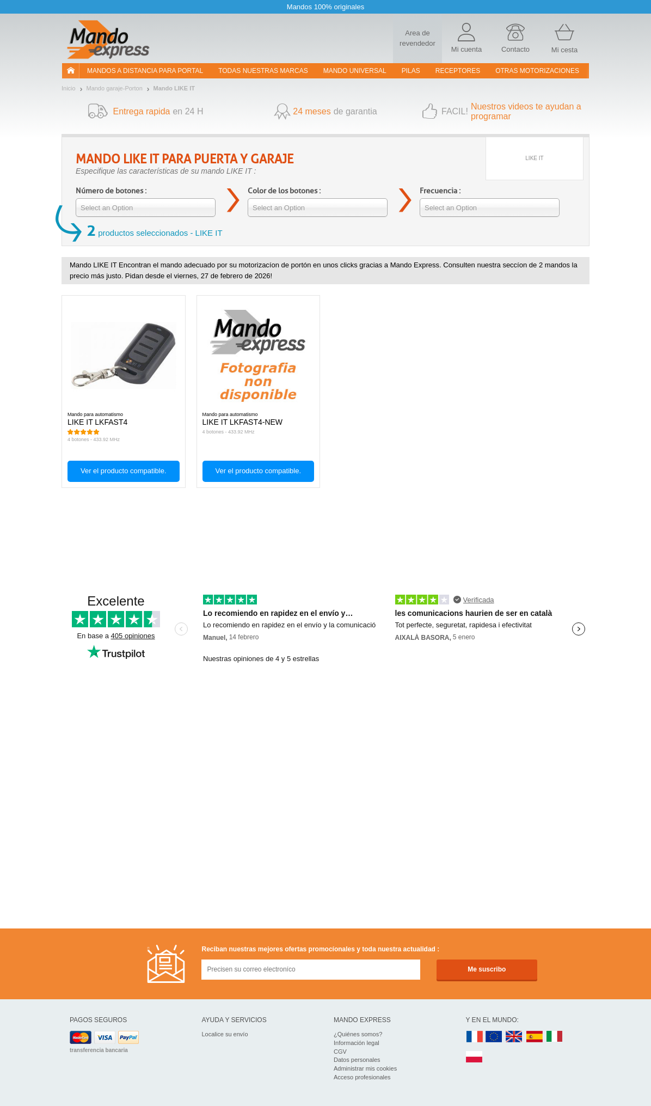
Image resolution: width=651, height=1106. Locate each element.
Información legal (356, 1043)
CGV (340, 1051)
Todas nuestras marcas (263, 71)
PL (474, 1057)
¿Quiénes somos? (358, 1034)
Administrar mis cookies (365, 1068)
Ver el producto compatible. (124, 471)
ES (534, 1037)
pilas (411, 71)
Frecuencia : (440, 190)
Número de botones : (111, 190)
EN (494, 1037)
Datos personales (357, 1059)
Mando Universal (354, 71)
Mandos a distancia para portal (145, 71)
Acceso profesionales (362, 1077)
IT (554, 1037)
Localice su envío (225, 1034)
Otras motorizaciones (537, 71)
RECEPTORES (457, 71)
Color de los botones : (284, 190)
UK (514, 1037)
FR (474, 1037)
